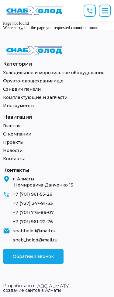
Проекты (13, 142)
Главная (11, 126)
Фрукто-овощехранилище (33, 81)
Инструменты (18, 105)
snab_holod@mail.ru (35, 240)
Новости (12, 150)
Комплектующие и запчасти (35, 97)
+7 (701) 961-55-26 (32, 194)
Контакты (14, 158)
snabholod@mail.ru (34, 231)
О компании (17, 134)
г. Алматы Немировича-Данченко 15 (43, 182)
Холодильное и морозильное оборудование (54, 72)
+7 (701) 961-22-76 (33, 221)
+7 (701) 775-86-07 (33, 212)
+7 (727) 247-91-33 (33, 203)
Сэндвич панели (22, 89)
